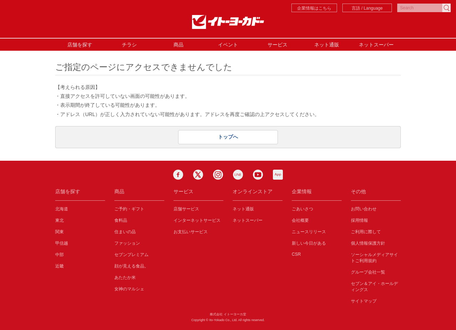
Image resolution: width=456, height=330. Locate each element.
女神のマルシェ (129, 288)
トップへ (228, 137)
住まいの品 (125, 231)
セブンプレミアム (131, 254)
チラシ (129, 45)
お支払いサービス (190, 231)
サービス (277, 45)
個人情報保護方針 (368, 243)
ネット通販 (326, 45)
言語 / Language (367, 8)
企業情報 (302, 191)
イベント (228, 45)
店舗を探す (79, 45)
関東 (59, 231)
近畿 (59, 266)
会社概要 (300, 220)
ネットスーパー (376, 45)
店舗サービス (186, 208)
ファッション (127, 243)
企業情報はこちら (314, 8)
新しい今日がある (309, 243)
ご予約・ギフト (129, 208)
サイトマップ (364, 301)
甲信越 (61, 243)
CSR (296, 254)
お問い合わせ (364, 208)
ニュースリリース (309, 231)
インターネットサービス (197, 220)
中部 (59, 254)
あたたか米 (125, 277)
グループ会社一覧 (368, 272)
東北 (59, 220)
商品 (178, 45)
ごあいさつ (302, 208)
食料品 (120, 220)
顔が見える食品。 (131, 266)
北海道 (61, 208)
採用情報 (359, 220)
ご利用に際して (366, 231)
